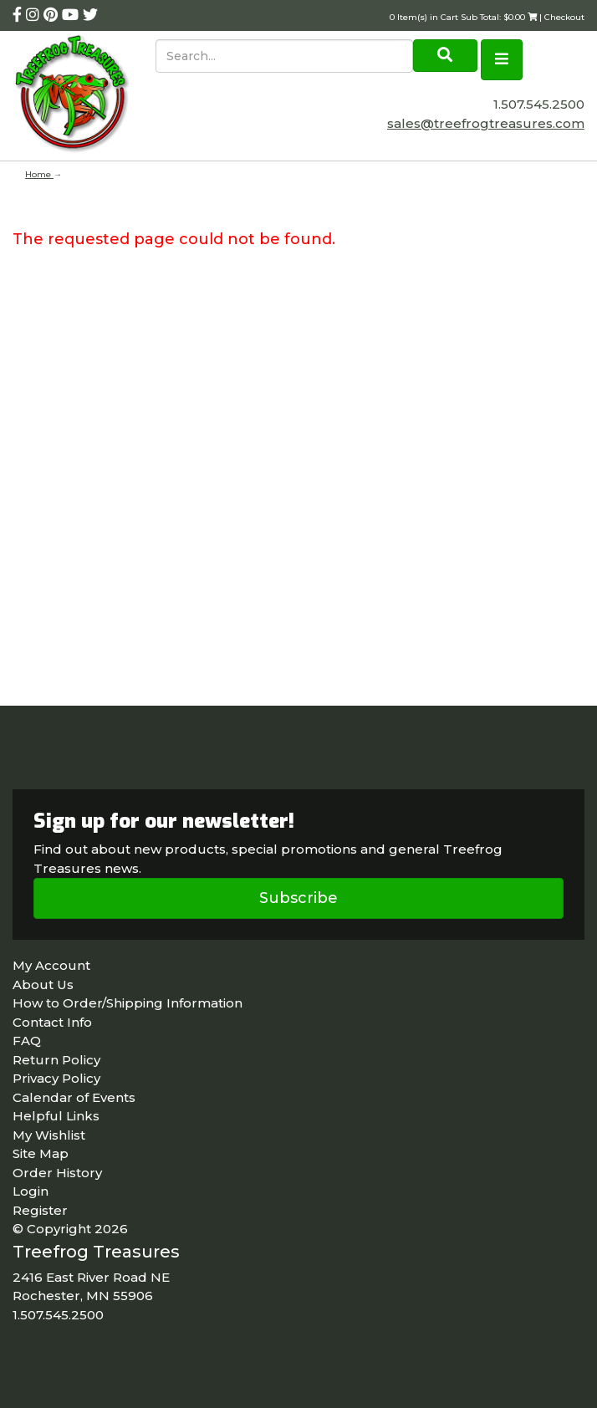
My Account (51, 965)
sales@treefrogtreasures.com (485, 123)
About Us (43, 984)
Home (39, 174)
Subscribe (298, 898)
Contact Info (52, 1022)
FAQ (27, 1040)
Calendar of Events (74, 1097)
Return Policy (56, 1060)
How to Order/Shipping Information (127, 1003)
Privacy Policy (56, 1078)
